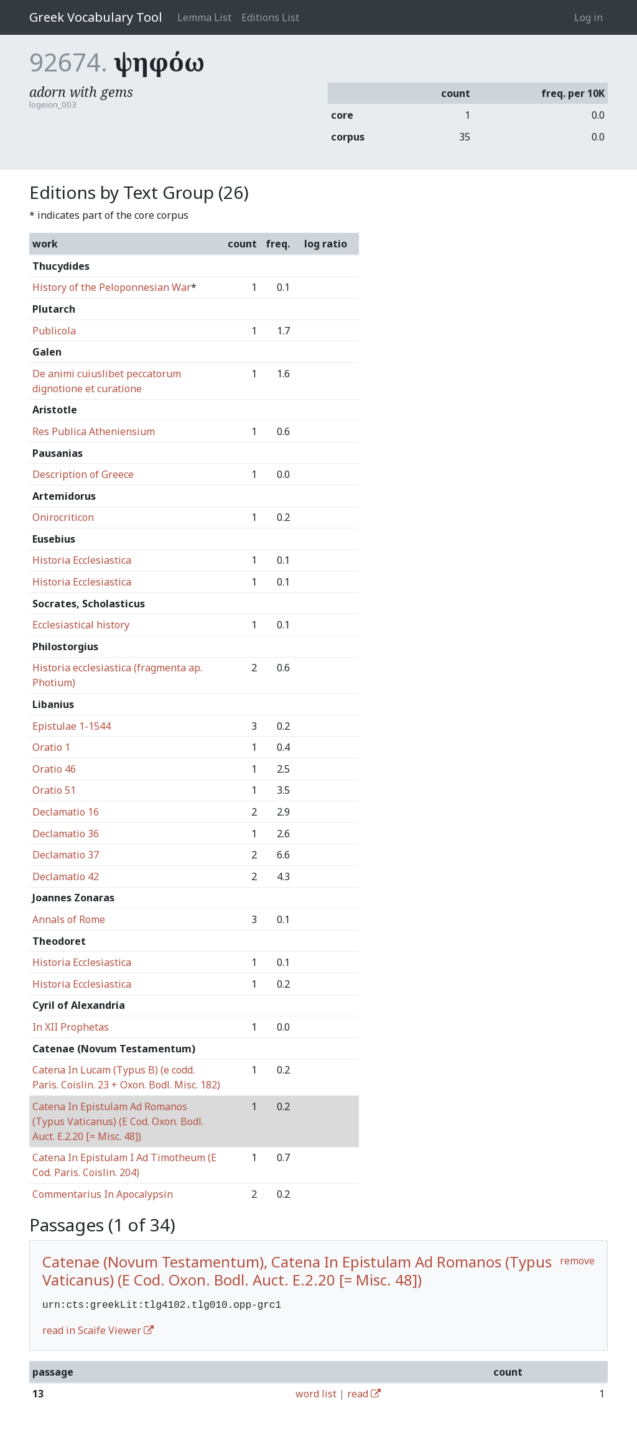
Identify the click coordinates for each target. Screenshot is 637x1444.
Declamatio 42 (65, 876)
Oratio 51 (54, 790)
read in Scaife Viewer (98, 1329)
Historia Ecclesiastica (81, 560)
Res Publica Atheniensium (93, 431)
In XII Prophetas (70, 1027)
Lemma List (204, 17)
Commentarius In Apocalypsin (102, 1194)
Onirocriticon (63, 517)
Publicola (54, 331)
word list (316, 1392)
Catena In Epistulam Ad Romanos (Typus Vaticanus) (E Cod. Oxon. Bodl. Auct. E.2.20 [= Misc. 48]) (117, 1121)
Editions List (270, 17)
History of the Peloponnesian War (111, 287)
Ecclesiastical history (80, 625)
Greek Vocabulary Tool (95, 17)
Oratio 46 (54, 769)
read (364, 1392)
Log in (588, 17)
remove (577, 1260)
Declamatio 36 (65, 833)
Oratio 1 (51, 747)
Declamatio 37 (65, 855)
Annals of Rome (68, 919)
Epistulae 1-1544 (71, 726)
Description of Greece (83, 474)
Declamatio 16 (65, 812)
